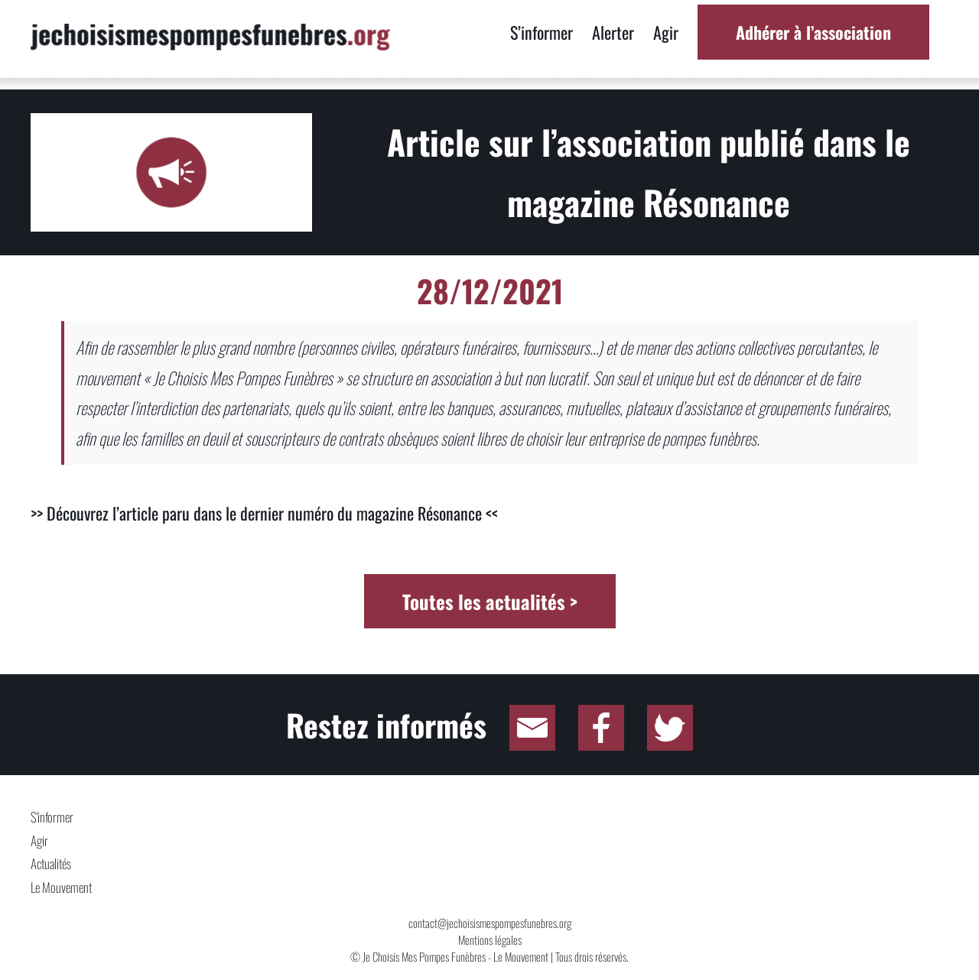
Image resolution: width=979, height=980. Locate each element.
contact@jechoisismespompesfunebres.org (489, 922)
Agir (39, 840)
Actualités (51, 863)
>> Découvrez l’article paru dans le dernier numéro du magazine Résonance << (264, 513)
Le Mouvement (61, 887)
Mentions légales (490, 939)
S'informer (52, 816)
